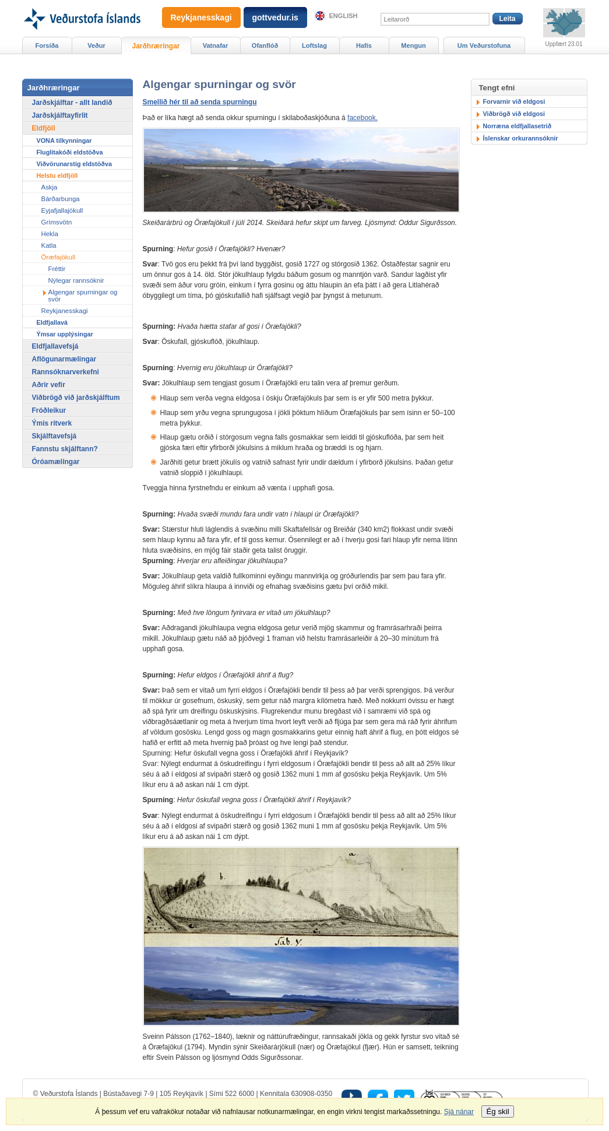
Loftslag (314, 45)
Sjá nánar (459, 1112)
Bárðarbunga (60, 198)
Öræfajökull (58, 257)
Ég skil (497, 1111)
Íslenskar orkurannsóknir (520, 138)
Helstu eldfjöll (57, 175)
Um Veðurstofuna (484, 45)
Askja (49, 187)
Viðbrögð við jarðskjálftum (76, 398)
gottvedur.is (275, 17)
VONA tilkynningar (64, 140)
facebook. (362, 118)
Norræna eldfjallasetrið (517, 125)
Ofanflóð (265, 45)
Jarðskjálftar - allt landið (72, 103)
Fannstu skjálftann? (65, 449)
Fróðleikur (49, 410)
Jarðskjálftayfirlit (60, 115)
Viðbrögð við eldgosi (514, 113)
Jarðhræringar (155, 46)
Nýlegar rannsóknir (76, 280)
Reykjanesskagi (64, 310)
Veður (96, 45)
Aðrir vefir (48, 385)
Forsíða (47, 45)
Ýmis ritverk (52, 423)
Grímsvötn (56, 222)
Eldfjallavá (52, 322)
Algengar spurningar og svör (83, 296)
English (343, 15)
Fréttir (57, 268)
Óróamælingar (56, 462)
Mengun (413, 45)
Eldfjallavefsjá (55, 346)
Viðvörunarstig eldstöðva (74, 163)
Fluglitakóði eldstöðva (70, 152)
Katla (49, 245)
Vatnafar (215, 45)
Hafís (364, 45)
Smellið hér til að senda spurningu (200, 102)
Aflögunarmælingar (64, 359)
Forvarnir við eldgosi (514, 101)
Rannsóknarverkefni (65, 372)
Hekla (49, 233)
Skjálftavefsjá (54, 436)
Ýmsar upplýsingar (65, 334)
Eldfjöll (43, 128)
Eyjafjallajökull (62, 210)
